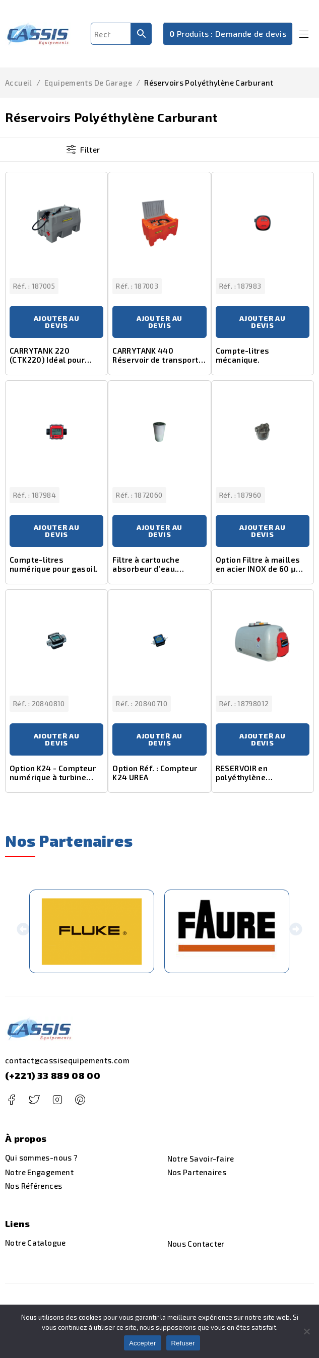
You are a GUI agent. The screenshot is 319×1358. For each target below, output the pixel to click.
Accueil (18, 82)
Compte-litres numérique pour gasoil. (54, 564)
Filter (90, 149)
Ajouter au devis (57, 321)
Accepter (142, 1343)
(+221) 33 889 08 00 (52, 1075)
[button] (23, 931)
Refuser (183, 1343)
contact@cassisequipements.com (67, 1060)
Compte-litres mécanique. (243, 355)
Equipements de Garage (88, 82)
